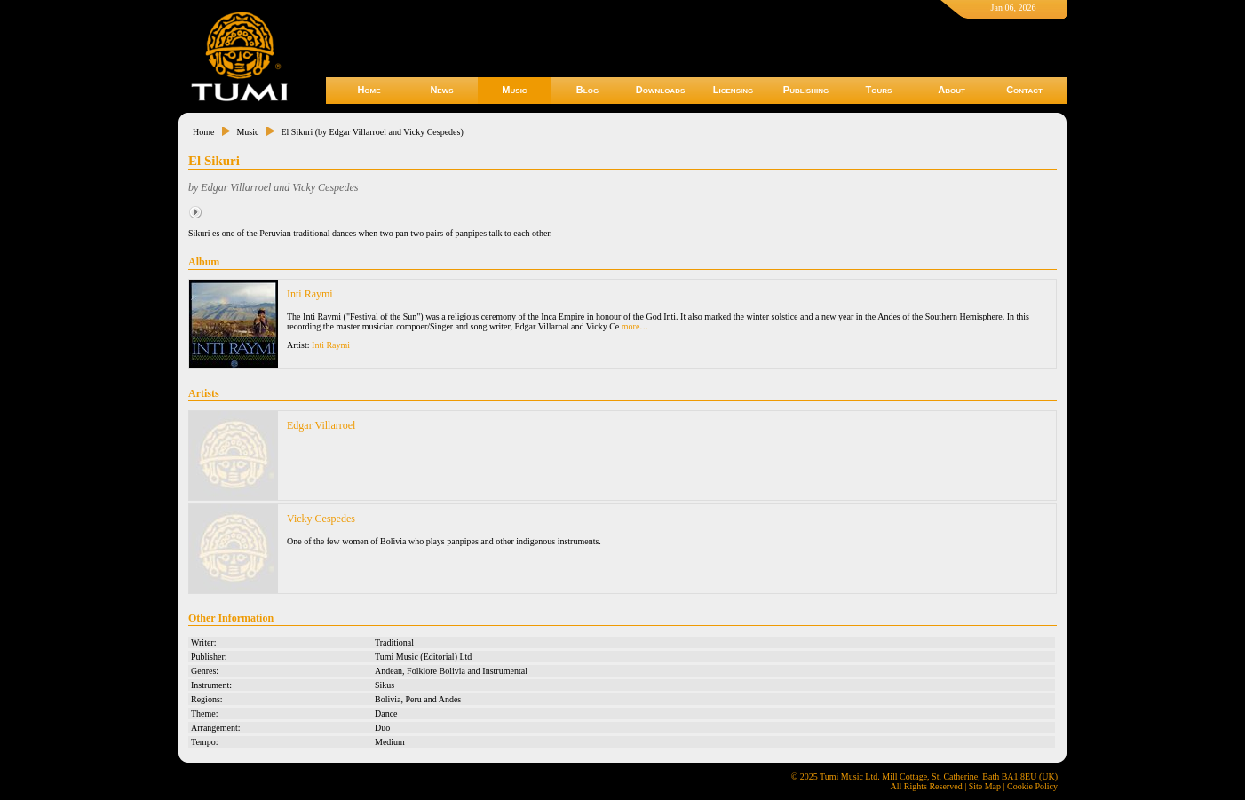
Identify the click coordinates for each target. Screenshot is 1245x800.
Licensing (733, 89)
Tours (879, 89)
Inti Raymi (310, 294)
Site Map (985, 786)
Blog (587, 89)
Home (368, 89)
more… (635, 326)
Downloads (661, 89)
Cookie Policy (1032, 786)
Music (514, 89)
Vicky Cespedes (321, 518)
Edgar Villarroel (321, 425)
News (441, 89)
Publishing (806, 89)
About (951, 89)
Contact (1024, 89)
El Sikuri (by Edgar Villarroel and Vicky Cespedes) (372, 132)
